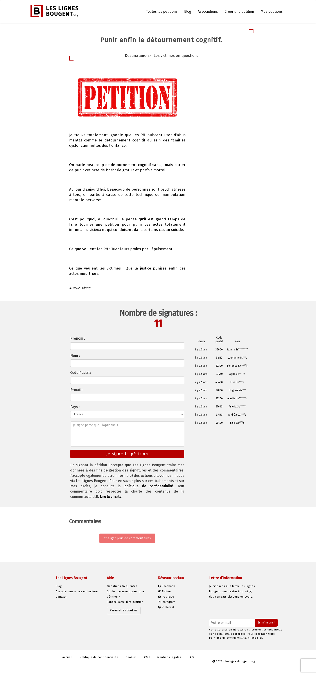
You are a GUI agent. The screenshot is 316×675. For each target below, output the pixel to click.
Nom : (75, 356)
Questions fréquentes (122, 586)
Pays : (74, 407)
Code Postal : (80, 373)
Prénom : (77, 338)
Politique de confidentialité (99, 657)
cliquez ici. (255, 637)
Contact (61, 596)
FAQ (191, 657)
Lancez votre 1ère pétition (125, 602)
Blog (187, 11)
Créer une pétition (239, 11)
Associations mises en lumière (77, 591)
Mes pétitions (272, 11)
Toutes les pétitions (162, 11)
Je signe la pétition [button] (219, 111)
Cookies (131, 657)
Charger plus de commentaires (127, 538)
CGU (147, 657)
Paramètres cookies (124, 610)
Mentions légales (169, 657)
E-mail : (76, 390)
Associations (208, 11)
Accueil (67, 657)
